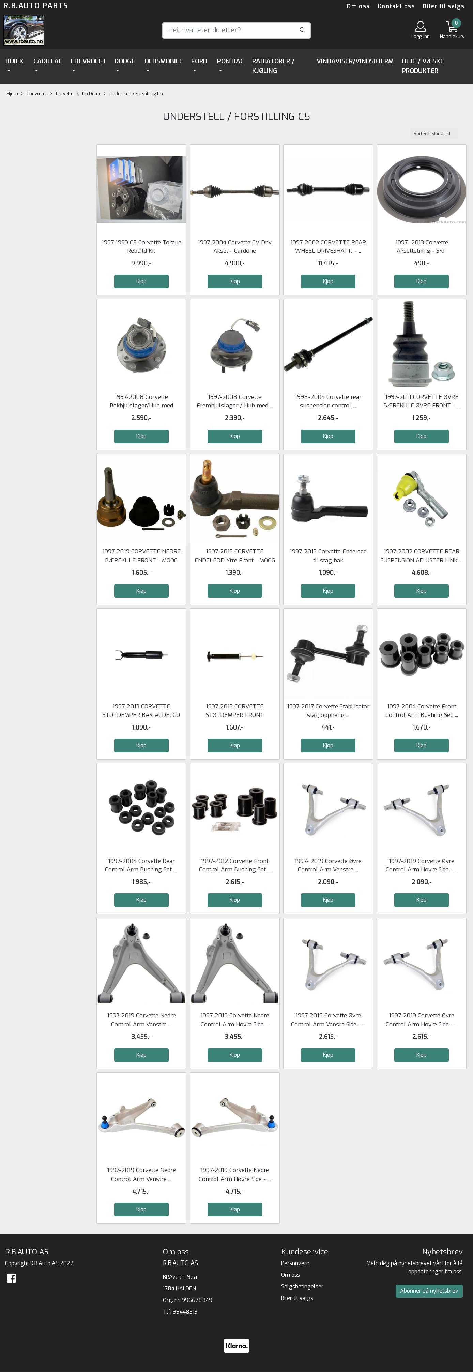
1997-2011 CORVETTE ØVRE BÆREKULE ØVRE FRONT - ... (421, 401)
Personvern (295, 1263)
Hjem (12, 94)
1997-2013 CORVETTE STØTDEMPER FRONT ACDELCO (235, 715)
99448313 (185, 1311)
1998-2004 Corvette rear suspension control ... (328, 401)
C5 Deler (89, 94)
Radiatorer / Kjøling (273, 66)
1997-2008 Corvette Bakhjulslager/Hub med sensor (141, 405)
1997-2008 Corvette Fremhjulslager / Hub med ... (235, 401)
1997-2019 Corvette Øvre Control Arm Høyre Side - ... (422, 865)
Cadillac (47, 61)
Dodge (125, 61)
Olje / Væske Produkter (423, 66)
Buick (14, 61)
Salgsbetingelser (302, 1286)
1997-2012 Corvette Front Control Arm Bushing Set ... (235, 865)
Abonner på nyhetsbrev (429, 1291)
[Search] (236, 30)
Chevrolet (88, 61)
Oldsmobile (163, 61)
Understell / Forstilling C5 (133, 94)
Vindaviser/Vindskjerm (355, 61)
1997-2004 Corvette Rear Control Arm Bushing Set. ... (141, 865)
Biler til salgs (443, 6)
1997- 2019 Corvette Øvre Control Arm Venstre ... (328, 865)
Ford (199, 61)
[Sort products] (434, 133)
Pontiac (230, 61)
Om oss (358, 6)
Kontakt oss (396, 6)
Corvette (62, 94)
